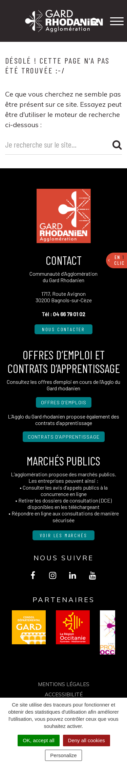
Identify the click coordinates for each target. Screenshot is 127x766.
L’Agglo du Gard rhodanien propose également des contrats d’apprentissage (63, 419)
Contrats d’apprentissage (64, 437)
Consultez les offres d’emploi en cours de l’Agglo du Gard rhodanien (63, 384)
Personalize (63, 755)
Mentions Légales (63, 684)
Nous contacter (63, 329)
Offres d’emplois (63, 402)
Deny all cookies (86, 740)
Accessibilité (64, 694)
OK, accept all (38, 740)
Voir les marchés (63, 535)
